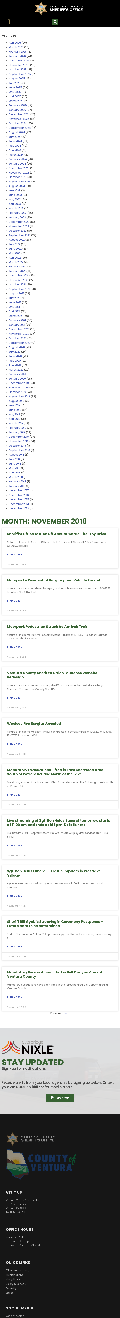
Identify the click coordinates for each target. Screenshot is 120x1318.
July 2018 (14, 459)
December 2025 (19, 60)
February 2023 (18, 213)
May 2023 (15, 199)
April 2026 (15, 42)
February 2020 (18, 374)
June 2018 (15, 463)
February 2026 (18, 51)
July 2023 (14, 190)
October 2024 (18, 123)
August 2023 (17, 186)
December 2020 (19, 329)
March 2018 (16, 477)
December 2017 (19, 490)
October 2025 (18, 69)
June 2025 (15, 87)
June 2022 (15, 248)
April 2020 (15, 365)
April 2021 (14, 311)
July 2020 (14, 352)
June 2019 (15, 410)
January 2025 (17, 110)
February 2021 (17, 320)
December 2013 (19, 508)
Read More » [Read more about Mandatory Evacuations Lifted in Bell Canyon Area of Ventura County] (14, 997)
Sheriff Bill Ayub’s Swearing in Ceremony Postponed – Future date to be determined (55, 923)
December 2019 (19, 383)
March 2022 (16, 262)
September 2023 (20, 181)
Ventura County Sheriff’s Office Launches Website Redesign (52, 675)
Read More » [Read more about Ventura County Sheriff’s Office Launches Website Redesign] (14, 697)
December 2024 (19, 114)
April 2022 (15, 257)
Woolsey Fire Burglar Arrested (34, 723)
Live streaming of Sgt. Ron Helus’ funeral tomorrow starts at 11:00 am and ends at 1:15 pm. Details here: (58, 822)
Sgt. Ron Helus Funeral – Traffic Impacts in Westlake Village (54, 873)
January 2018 (17, 486)
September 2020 (20, 343)
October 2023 (17, 177)
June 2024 (15, 141)
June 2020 (15, 356)
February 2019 (17, 428)
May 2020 (15, 360)
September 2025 (20, 74)
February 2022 (17, 266)
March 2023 (16, 208)
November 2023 (19, 172)
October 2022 (17, 231)
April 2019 (14, 419)
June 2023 (15, 195)
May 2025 (15, 92)
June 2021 (15, 302)
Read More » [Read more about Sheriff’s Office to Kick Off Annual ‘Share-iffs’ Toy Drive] (14, 554)
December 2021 (19, 275)
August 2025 (17, 78)
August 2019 (16, 401)
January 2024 (17, 163)
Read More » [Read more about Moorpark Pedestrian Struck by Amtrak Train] (14, 647)
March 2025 (16, 101)
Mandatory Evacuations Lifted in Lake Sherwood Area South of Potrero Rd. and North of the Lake (55, 772)
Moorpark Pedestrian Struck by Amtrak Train (48, 626)
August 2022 (17, 239)
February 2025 (18, 105)
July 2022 (14, 244)
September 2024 (20, 128)
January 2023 (17, 217)
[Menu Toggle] (9, 21)
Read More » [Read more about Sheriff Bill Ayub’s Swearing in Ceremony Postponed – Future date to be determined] (14, 946)
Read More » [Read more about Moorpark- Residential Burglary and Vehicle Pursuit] (14, 600)
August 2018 (16, 454)
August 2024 (17, 132)
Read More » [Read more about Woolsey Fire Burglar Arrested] (14, 744)
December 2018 (19, 437)
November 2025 (19, 65)
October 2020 (17, 338)
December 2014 (19, 504)
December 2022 (19, 222)
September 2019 (19, 396)
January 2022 (17, 271)
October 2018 (17, 445)
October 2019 (17, 392)
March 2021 (16, 316)
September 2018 (19, 450)
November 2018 (19, 441)
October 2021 (17, 284)
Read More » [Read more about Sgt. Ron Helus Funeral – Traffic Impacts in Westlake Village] (14, 895)
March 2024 (16, 154)
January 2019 (17, 432)
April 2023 (15, 204)
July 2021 (14, 298)
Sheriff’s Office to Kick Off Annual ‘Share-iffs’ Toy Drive (56, 533)
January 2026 (17, 56)
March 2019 (16, 423)
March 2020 (16, 369)
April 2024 (15, 150)
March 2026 (16, 47)
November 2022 (19, 226)
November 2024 (19, 119)
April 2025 (15, 96)
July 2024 (15, 137)
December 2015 (19, 499)
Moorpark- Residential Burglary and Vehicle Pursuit (53, 580)
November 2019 (19, 387)
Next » (68, 1013)
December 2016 (19, 495)
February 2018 (17, 481)
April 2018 (14, 472)
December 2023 (19, 168)
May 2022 (15, 253)
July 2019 (14, 405)
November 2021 (18, 280)
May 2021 (14, 307)
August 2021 (16, 293)
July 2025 (15, 83)
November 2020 (19, 334)
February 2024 (18, 159)
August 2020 (17, 347)
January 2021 (17, 325)
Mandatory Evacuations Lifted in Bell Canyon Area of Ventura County (54, 974)
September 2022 (19, 235)
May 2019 (14, 414)
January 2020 (17, 378)
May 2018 (14, 468)
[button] (55, 22)
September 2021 (19, 289)
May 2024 (15, 146)
